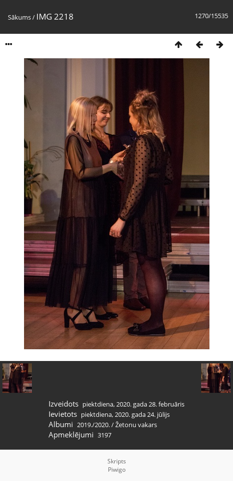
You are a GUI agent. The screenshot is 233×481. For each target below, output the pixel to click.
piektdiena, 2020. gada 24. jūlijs (125, 414)
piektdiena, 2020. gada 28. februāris (133, 404)
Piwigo (117, 469)
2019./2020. (93, 424)
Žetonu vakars (136, 424)
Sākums (19, 17)
